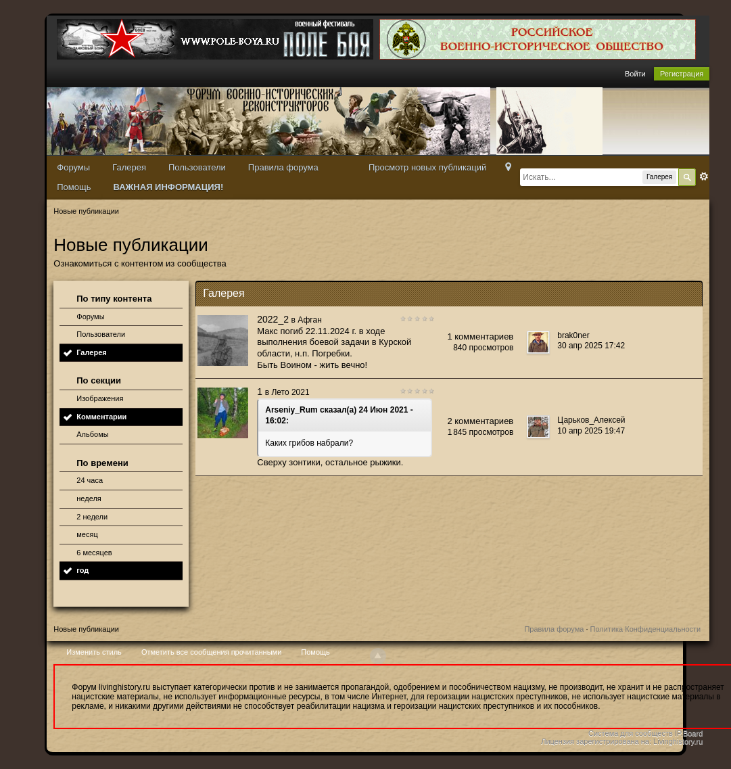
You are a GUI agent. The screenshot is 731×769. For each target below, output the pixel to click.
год (82, 570)
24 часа (89, 480)
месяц (86, 534)
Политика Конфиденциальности (645, 629)
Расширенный (704, 176)
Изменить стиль (94, 652)
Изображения (99, 398)
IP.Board (689, 733)
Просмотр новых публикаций (427, 167)
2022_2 (273, 319)
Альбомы (92, 434)
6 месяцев (94, 553)
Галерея (129, 167)
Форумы (73, 167)
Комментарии (101, 417)
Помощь (74, 187)
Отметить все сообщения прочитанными (211, 652)
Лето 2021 (290, 392)
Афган (309, 320)
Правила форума (283, 167)
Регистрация (681, 74)
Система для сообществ (630, 733)
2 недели (92, 517)
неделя (88, 498)
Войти (635, 74)
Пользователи (197, 167)
